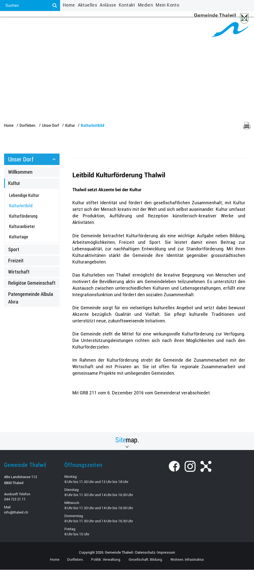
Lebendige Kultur (24, 196)
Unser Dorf (21, 159)
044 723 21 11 (15, 499)
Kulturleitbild (32, 206)
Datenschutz (145, 553)
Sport (13, 250)
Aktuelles (87, 5)
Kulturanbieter (22, 226)
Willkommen (20, 172)
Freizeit (15, 261)
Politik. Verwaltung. (59, 24)
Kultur (14, 183)
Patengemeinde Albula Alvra (30, 298)
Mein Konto (167, 5)
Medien (145, 5)
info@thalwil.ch (16, 513)
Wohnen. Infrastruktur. (164, 24)
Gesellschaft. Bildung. (110, 24)
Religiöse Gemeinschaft (31, 283)
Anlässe (108, 5)
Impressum (166, 553)
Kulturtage (18, 237)
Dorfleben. (19, 24)
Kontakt (127, 5)
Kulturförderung (23, 216)
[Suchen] (54, 5)
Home (69, 5)
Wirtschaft (18, 272)
